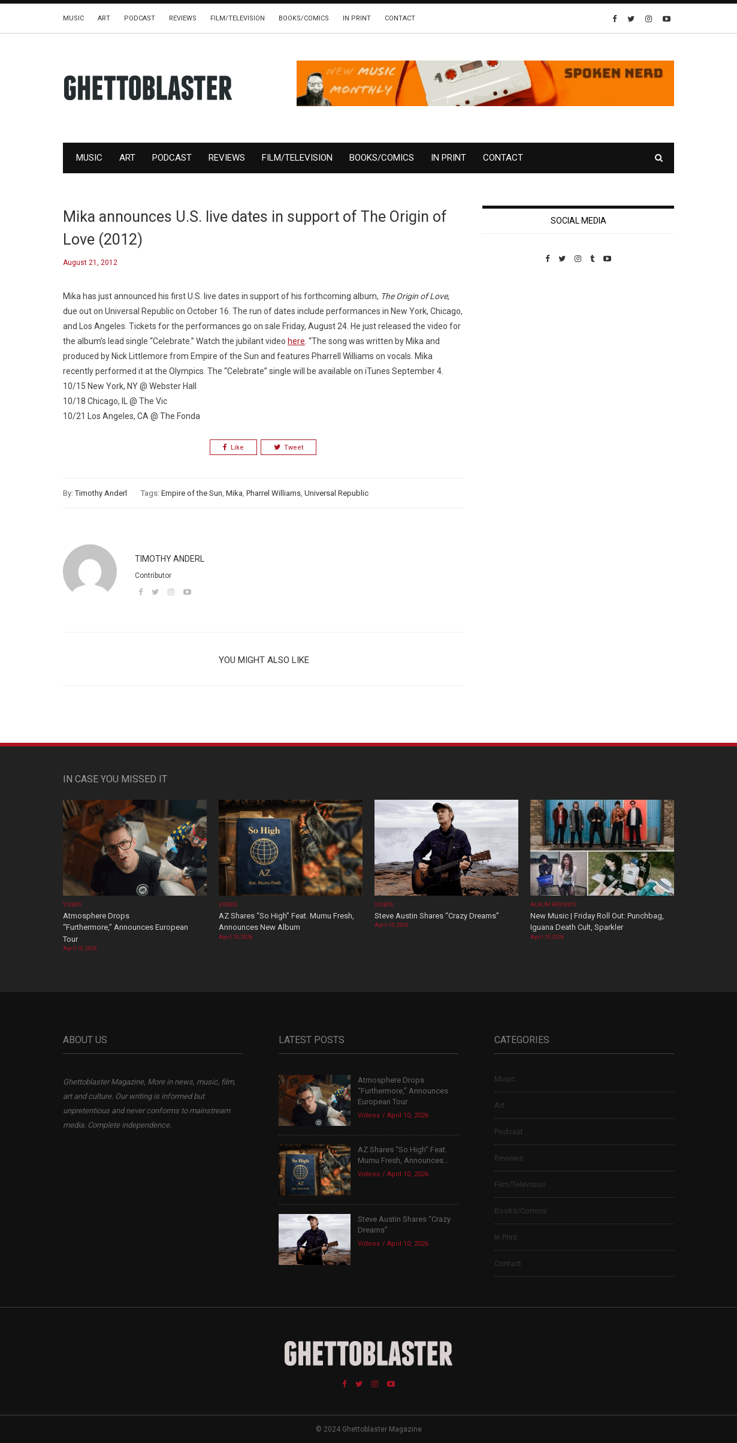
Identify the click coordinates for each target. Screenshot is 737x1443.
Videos (72, 905)
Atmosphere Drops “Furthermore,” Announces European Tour (125, 927)
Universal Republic (336, 493)
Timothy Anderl (101, 493)
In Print (357, 18)
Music (73, 18)
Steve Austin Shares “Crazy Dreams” (437, 915)
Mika (234, 493)
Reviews (183, 18)
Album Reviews (553, 905)
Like (233, 447)
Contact (400, 18)
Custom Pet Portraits (517, 345)
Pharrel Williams (273, 493)
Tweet (288, 447)
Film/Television (237, 18)
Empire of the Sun (191, 493)
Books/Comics (304, 18)
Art (104, 18)
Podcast (139, 18)
